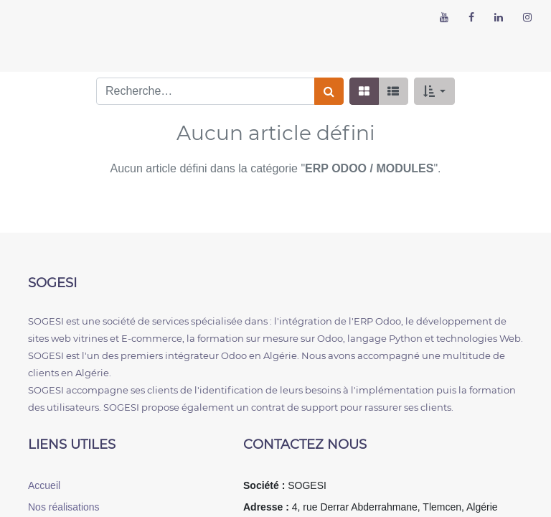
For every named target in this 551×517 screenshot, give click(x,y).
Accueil (44, 485)
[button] (434, 91)
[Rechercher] (329, 91)
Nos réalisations (64, 507)
